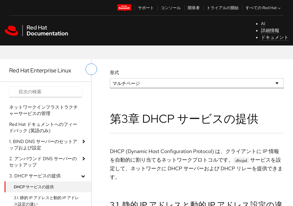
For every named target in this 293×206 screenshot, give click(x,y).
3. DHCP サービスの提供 (35, 176)
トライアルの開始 (223, 7)
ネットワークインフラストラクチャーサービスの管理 (43, 110)
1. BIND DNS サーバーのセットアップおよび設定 (43, 144)
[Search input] (45, 91)
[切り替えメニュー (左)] (91, 69)
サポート (146, 7)
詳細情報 (270, 30)
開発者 (194, 7)
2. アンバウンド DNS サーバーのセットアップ (43, 162)
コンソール (171, 7)
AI (263, 24)
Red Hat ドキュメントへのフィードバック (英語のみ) (43, 127)
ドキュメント (274, 37)
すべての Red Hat (264, 7)
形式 (114, 73)
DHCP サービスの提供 (34, 186)
